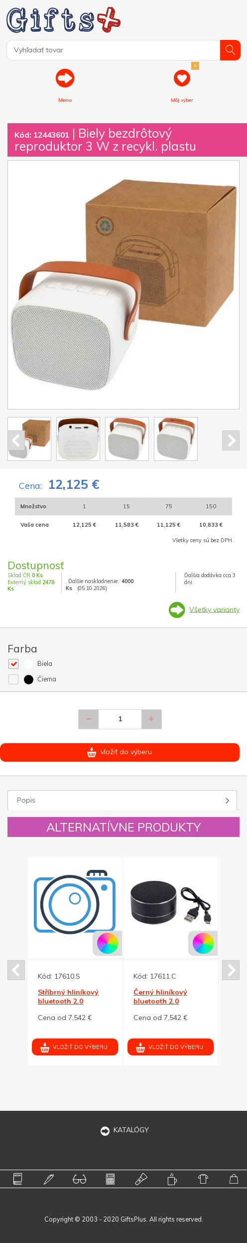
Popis (26, 800)
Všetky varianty (214, 609)
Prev (16, 440)
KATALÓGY (123, 1129)
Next (231, 440)
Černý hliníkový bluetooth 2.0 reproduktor (160, 1001)
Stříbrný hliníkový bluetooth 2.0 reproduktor (68, 1001)
